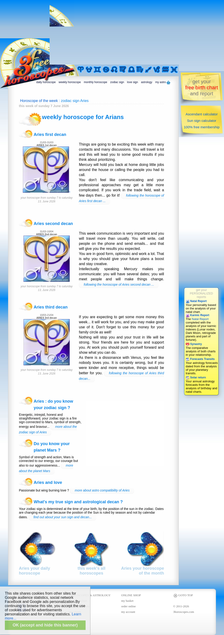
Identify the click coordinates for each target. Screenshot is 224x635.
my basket (127, 600)
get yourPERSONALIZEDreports (201, 293)
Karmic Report (197, 315)
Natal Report (196, 301)
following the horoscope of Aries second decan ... (119, 284)
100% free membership (201, 127)
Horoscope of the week (39, 101)
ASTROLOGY (102, 595)
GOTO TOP (183, 595)
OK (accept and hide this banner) (45, 625)
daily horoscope (46, 82)
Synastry (194, 344)
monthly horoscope (95, 82)
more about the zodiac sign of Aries (48, 429)
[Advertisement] (130, 32)
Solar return (196, 377)
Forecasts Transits (200, 359)
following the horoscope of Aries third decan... (121, 375)
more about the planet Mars (46, 468)
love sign (132, 82)
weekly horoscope (70, 82)
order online (128, 606)
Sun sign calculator (201, 121)
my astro (162, 82)
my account (128, 612)
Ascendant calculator (201, 114)
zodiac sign (117, 82)
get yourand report (201, 87)
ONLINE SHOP (131, 595)
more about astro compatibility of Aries (102, 490)
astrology (146, 82)
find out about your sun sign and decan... (62, 517)
